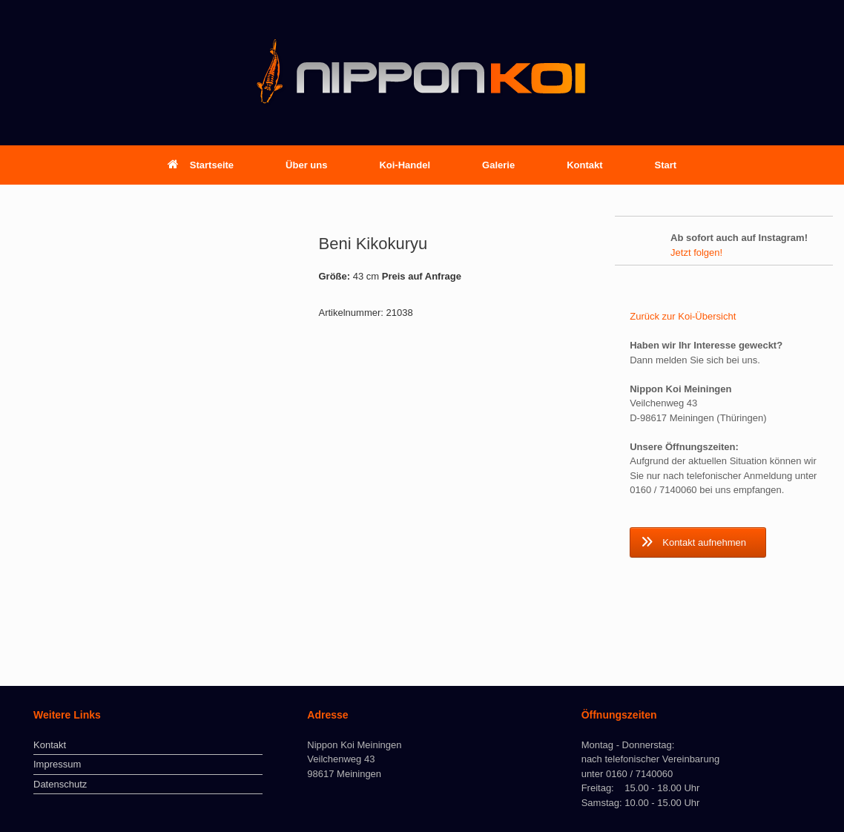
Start (666, 165)
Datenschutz (60, 784)
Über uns (306, 165)
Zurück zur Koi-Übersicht (683, 316)
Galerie (498, 165)
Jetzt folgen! (696, 252)
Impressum (57, 764)
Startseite (201, 165)
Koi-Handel (404, 165)
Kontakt (584, 165)
